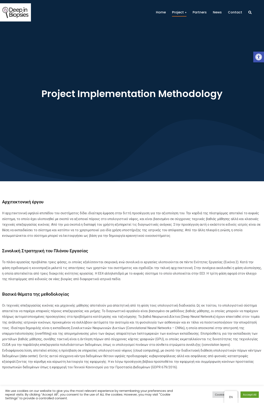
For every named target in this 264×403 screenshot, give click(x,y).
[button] (258, 57)
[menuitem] (161, 12)
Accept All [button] (249, 395)
